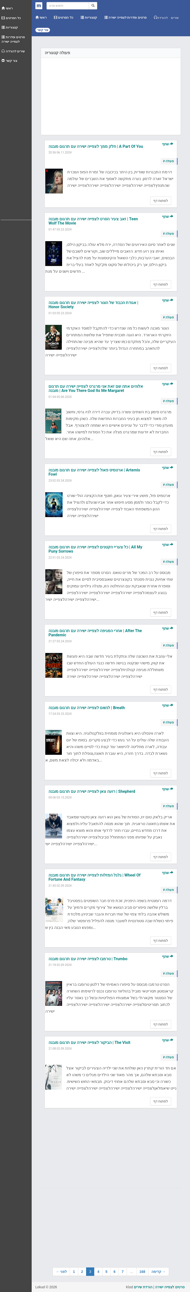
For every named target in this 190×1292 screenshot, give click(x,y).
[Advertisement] (16, 140)
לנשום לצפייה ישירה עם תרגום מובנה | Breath (86, 707)
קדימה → (158, 1272)
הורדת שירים (143, 1287)
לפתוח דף (160, 201)
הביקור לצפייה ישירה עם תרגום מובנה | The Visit (89, 1042)
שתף (167, 144)
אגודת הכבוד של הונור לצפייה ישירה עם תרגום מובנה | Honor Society (93, 304)
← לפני (61, 1272)
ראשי (7, 8)
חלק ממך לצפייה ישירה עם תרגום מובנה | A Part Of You (95, 146)
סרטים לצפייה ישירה (170, 1287)
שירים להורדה (13, 51)
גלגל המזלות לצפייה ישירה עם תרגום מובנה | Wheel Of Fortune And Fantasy (94, 877)
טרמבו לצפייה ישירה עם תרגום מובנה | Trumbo (87, 958)
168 (142, 1272)
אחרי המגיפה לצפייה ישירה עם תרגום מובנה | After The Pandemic (95, 633)
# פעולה (168, 161)
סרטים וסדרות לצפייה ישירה (13, 39)
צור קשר (9, 61)
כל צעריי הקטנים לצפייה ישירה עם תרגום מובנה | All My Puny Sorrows (95, 549)
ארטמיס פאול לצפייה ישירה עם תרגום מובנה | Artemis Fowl (94, 472)
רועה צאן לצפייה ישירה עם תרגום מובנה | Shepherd (91, 791)
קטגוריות (9, 27)
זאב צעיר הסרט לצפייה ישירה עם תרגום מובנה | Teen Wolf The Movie (93, 221)
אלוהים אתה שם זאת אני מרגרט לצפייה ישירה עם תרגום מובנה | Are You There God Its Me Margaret (95, 388)
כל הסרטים (11, 18)
